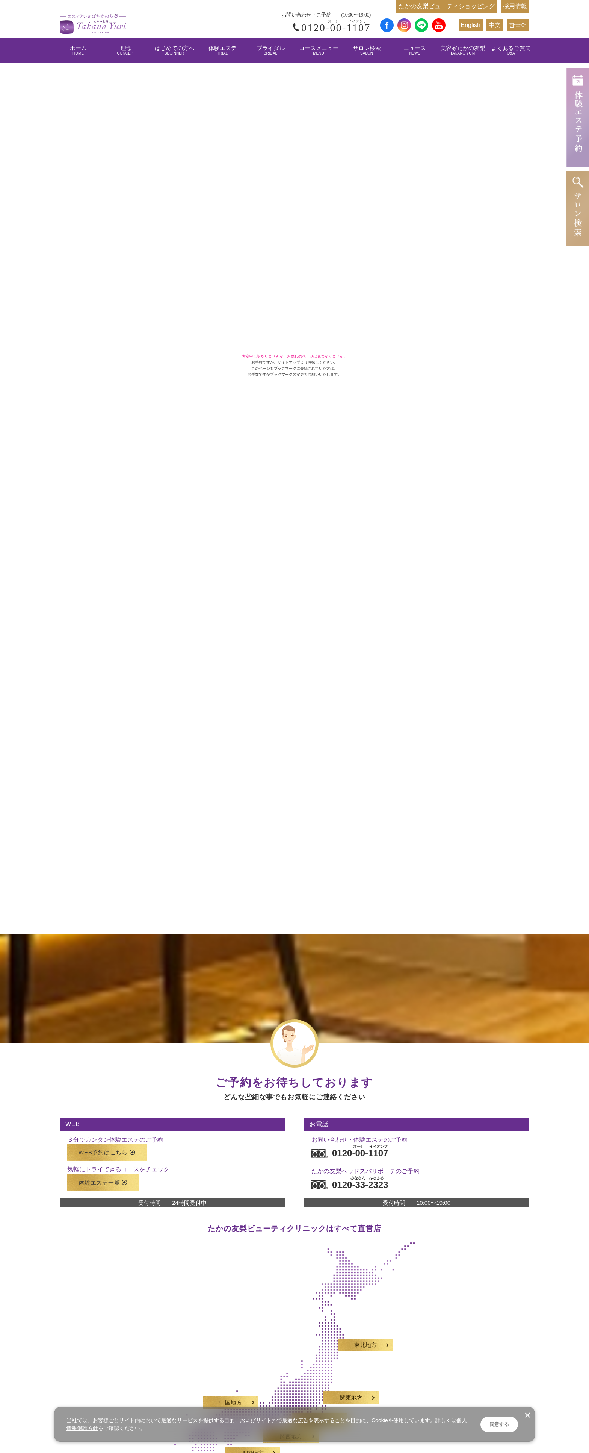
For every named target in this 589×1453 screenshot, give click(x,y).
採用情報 (515, 6)
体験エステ (222, 50)
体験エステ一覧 (103, 1175)
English (470, 25)
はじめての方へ (174, 50)
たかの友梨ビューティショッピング (447, 6)
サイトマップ (289, 362)
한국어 (518, 25)
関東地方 (351, 1391)
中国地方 (230, 1396)
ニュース (414, 50)
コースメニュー (318, 50)
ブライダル (271, 50)
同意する (499, 1424)
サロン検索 (367, 50)
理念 (126, 50)
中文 (495, 25)
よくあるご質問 (511, 50)
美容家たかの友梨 (462, 50)
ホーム (78, 50)
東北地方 (365, 1339)
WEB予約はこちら (107, 1146)
